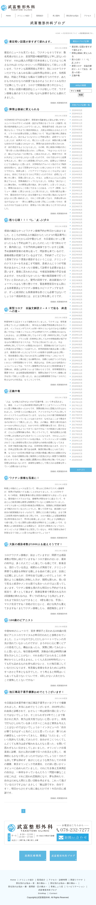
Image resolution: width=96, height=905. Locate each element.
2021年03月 (77, 296)
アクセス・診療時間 (58, 876)
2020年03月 (77, 328)
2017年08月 (77, 412)
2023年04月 (77, 216)
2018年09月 (77, 377)
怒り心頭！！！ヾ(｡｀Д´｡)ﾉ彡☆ (29, 220)
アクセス (87, 16)
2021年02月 (77, 299)
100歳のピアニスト (21, 620)
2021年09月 (77, 277)
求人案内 (56, 16)
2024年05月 (77, 178)
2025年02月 (77, 149)
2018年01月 (77, 399)
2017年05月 (77, 421)
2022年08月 (77, 242)
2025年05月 (77, 139)
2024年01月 (77, 190)
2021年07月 (77, 283)
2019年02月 (77, 361)
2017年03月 (77, 428)
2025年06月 (77, 136)
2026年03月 (77, 110)
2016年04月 (77, 460)
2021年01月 (77, 303)
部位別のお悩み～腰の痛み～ (63, 879)
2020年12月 (77, 306)
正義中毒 (14, 391)
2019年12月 (77, 335)
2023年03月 (77, 219)
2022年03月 (77, 258)
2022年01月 (77, 264)
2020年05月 (77, 322)
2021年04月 (77, 293)
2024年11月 (77, 158)
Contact (53, 889)
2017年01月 (77, 434)
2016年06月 (77, 457)
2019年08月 (77, 344)
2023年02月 (77, 223)
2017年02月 (77, 431)
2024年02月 (77, 187)
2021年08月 (77, 280)
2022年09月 (77, 239)
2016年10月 (77, 444)
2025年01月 (77, 152)
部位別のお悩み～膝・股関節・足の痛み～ (28, 883)
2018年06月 (77, 386)
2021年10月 (77, 274)
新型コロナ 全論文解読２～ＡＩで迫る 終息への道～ (82, 69)
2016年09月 (77, 447)
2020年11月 (77, 309)
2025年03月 (77, 146)
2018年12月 (77, 367)
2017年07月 (77, 415)
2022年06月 (77, 248)
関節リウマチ (76, 876)
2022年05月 (77, 251)
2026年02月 (77, 114)
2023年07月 (77, 207)
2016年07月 (77, 453)
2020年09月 (77, 316)
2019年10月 (77, 341)
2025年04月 (77, 142)
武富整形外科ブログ (47, 886)
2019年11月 (77, 338)
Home (8, 16)
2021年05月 (77, 290)
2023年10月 (77, 197)
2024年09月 (77, 165)
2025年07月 (77, 133)
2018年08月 (77, 380)
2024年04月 (77, 181)
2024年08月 (77, 168)
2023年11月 (77, 194)
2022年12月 (77, 229)
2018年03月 (77, 393)
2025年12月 (77, 120)
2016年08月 (77, 450)
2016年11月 (77, 441)
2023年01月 (77, 226)
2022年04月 (77, 255)
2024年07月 (77, 171)
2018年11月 (77, 370)
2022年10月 (77, 235)
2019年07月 (77, 348)
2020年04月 (77, 325)
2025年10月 (77, 126)
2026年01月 (77, 117)
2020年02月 (77, 332)
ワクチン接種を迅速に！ (24, 478)
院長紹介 (39, 16)
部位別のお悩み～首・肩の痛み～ (31, 879)
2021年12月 (77, 267)
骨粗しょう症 (57, 883)
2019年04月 (77, 354)
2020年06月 (77, 319)
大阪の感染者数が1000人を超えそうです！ (36, 544)
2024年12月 (77, 155)
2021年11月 (77, 271)
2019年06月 (77, 351)
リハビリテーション (75, 883)
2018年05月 (77, 389)
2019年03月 (77, 357)
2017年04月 (77, 425)
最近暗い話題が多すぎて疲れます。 (31, 41)
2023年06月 (77, 210)
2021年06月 (77, 287)
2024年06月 (77, 174)
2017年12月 (77, 402)
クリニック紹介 (23, 16)
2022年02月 (77, 261)
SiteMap (42, 889)
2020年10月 (77, 312)
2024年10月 (77, 162)
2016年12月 (77, 437)
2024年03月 (77, 184)
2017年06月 (77, 418)
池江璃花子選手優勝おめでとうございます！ (36, 692)
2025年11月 (77, 123)
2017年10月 (77, 409)
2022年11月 (77, 232)
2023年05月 (77, 213)
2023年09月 (77, 200)
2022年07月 (77, 245)
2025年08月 (77, 130)
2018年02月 (77, 396)
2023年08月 (77, 203)
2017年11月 (77, 405)
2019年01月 (77, 364)
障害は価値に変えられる (24, 109)
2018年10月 (77, 373)
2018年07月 (77, 383)
